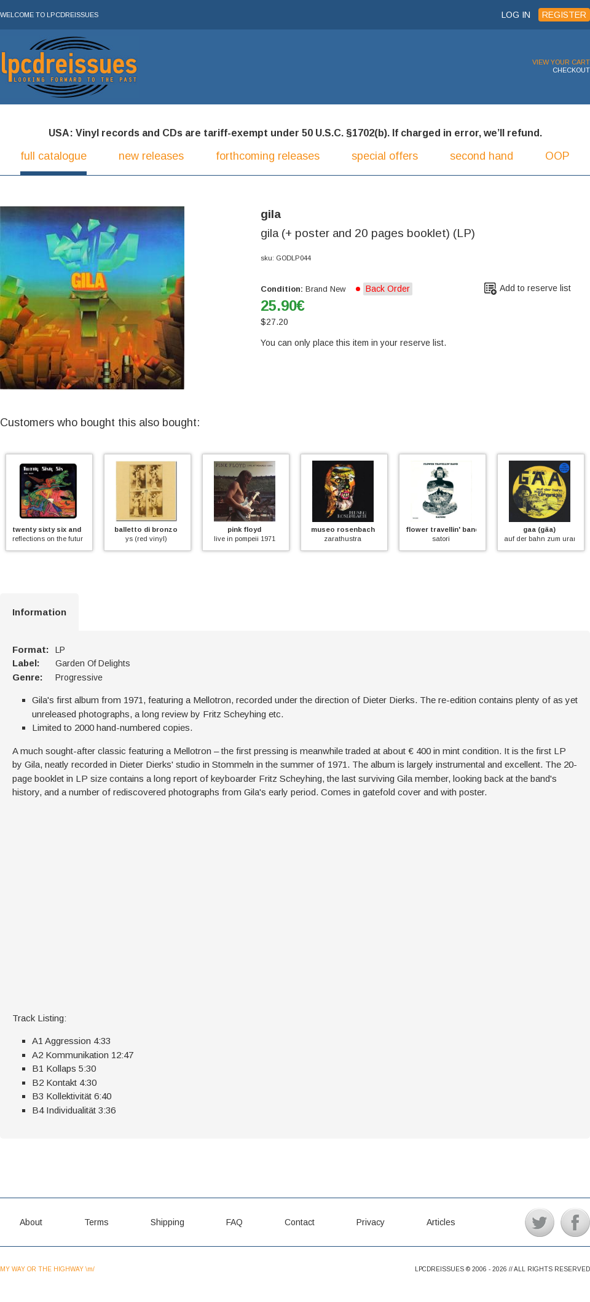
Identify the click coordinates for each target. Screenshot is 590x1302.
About (31, 1222)
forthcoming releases (268, 156)
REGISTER (564, 15)
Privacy (370, 1222)
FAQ (234, 1222)
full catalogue (53, 156)
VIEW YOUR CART (561, 62)
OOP (557, 156)
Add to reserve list (535, 288)
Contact (300, 1222)
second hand (481, 156)
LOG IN (516, 15)
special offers (385, 156)
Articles (441, 1222)
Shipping (167, 1222)
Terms (96, 1222)
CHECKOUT (571, 70)
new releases (151, 156)
